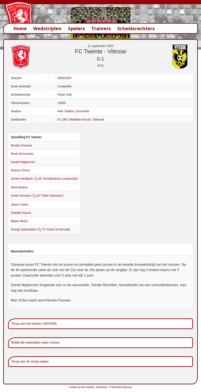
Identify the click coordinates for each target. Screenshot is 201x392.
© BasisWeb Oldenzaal (120, 387)
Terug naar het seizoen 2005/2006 (34, 323)
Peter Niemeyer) (52, 195)
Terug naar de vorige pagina (29, 361)
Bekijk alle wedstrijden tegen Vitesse (35, 342)
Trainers (101, 28)
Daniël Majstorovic (23, 162)
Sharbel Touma (21, 212)
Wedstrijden (47, 28)
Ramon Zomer (20, 170)
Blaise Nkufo (19, 221)
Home (20, 28)
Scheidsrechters (136, 28)
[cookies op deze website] (81, 387)
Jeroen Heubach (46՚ (27, 178)
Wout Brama (19, 187)
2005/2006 (64, 78)
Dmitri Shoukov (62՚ (26, 195)
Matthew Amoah (80, 119)
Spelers (76, 28)
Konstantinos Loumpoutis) (60, 178)
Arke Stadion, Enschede (73, 111)
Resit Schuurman (22, 153)
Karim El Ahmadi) (58, 229)
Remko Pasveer (21, 145)
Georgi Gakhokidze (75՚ (29, 229)
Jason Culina (19, 204)
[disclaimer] (101, 387)
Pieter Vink (64, 94)
